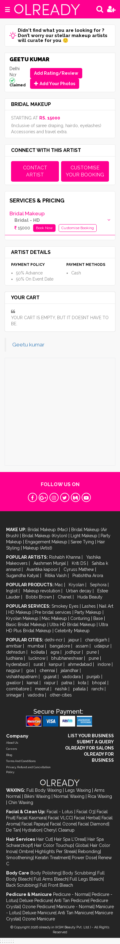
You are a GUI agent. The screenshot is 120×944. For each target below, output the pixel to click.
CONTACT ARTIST (35, 171)
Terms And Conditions (21, 761)
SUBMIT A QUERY (95, 741)
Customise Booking (77, 228)
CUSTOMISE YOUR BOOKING (85, 171)
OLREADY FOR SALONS (89, 748)
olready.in (46, 927)
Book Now (44, 228)
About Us (12, 742)
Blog (9, 755)
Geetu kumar (28, 345)
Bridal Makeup (27, 213)
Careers (11, 748)
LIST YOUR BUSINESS (91, 735)
